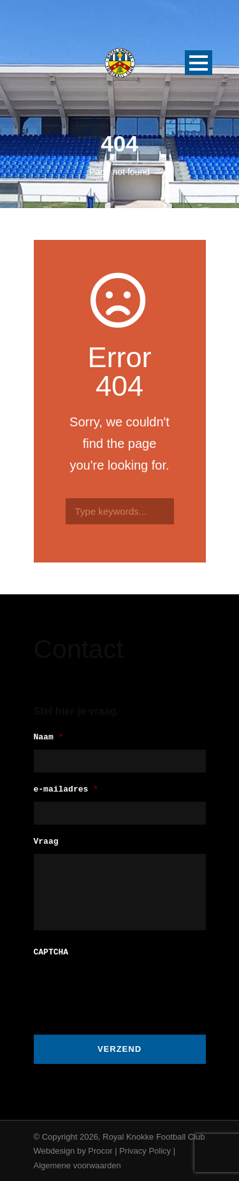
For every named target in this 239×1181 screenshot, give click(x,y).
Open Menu (198, 62)
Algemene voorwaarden (77, 1164)
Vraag (46, 842)
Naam (49, 737)
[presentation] (131, 988)
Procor (100, 1149)
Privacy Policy (145, 1149)
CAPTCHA (51, 951)
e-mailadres (66, 790)
